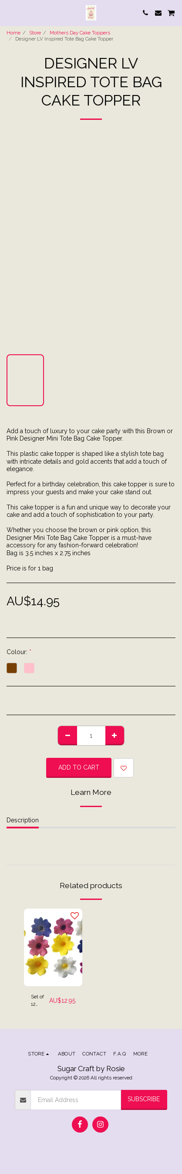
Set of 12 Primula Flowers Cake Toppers (40, 1001)
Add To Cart (78, 767)
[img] (53, 948)
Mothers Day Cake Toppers (80, 33)
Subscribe (144, 1099)
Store (35, 33)
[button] (9, 12)
